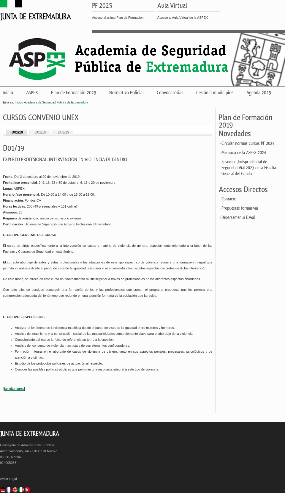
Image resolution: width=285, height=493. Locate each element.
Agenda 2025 (258, 92)
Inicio (8, 92)
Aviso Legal (8, 479)
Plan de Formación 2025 (73, 92)
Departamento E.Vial (238, 217)
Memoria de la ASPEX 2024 (243, 152)
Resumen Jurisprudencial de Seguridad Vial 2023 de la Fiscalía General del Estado (248, 168)
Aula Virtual (172, 6)
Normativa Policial (126, 92)
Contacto (228, 199)
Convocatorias (170, 92)
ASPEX (32, 92)
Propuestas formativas (240, 208)
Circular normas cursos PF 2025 (247, 143)
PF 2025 (102, 6)
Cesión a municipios (214, 92)
